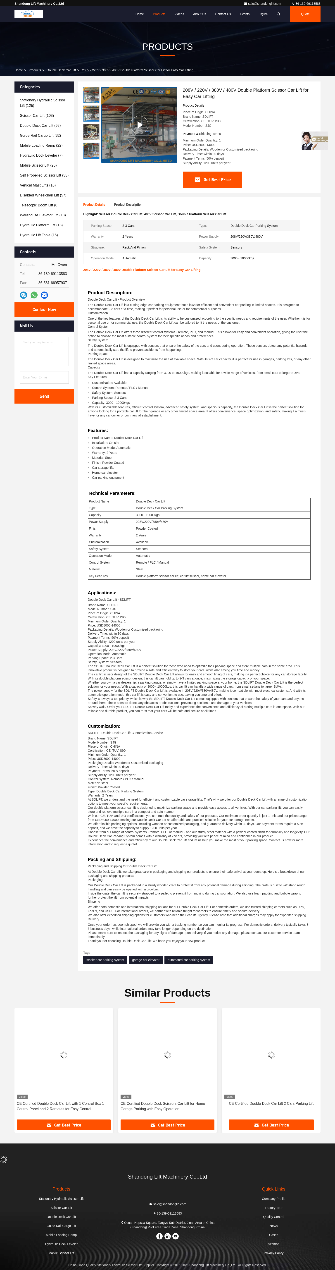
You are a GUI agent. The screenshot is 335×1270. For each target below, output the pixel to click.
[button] (91, 157)
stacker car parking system (105, 960)
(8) (39, 205)
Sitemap (273, 1244)
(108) (37, 115)
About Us (199, 14)
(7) (41, 155)
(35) (44, 175)
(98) (40, 125)
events (245, 14)
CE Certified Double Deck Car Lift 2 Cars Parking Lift (271, 1103)
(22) (41, 145)
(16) (38, 185)
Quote (305, 14)
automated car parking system (189, 960)
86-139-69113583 (306, 3)
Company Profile (273, 1199)
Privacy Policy (273, 1253)
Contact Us (223, 14)
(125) (42, 103)
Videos (179, 14)
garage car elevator (146, 960)
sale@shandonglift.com (263, 3)
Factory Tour (274, 1208)
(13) (43, 215)
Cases (273, 1235)
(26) (38, 165)
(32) (40, 135)
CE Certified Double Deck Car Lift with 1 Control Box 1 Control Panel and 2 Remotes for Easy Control (60, 1106)
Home (139, 14)
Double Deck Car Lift (61, 70)
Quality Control (273, 1217)
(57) (43, 195)
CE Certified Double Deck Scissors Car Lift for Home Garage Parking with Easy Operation (163, 1106)
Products (159, 14)
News (274, 1226)
